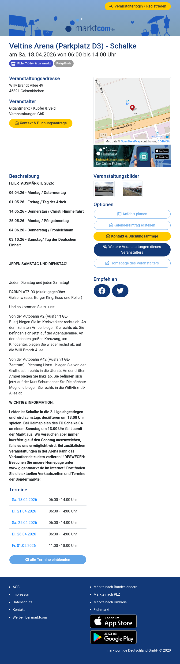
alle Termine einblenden (47, 559)
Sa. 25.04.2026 (24, 522)
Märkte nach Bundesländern (115, 587)
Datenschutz (22, 602)
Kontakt (19, 610)
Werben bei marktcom (30, 617)
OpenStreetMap (130, 141)
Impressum (21, 594)
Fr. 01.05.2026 (24, 545)
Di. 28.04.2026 (24, 534)
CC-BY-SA (164, 141)
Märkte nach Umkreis (110, 602)
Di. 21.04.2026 (24, 511)
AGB (16, 587)
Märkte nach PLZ (107, 594)
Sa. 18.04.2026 (24, 499)
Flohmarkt (101, 610)
